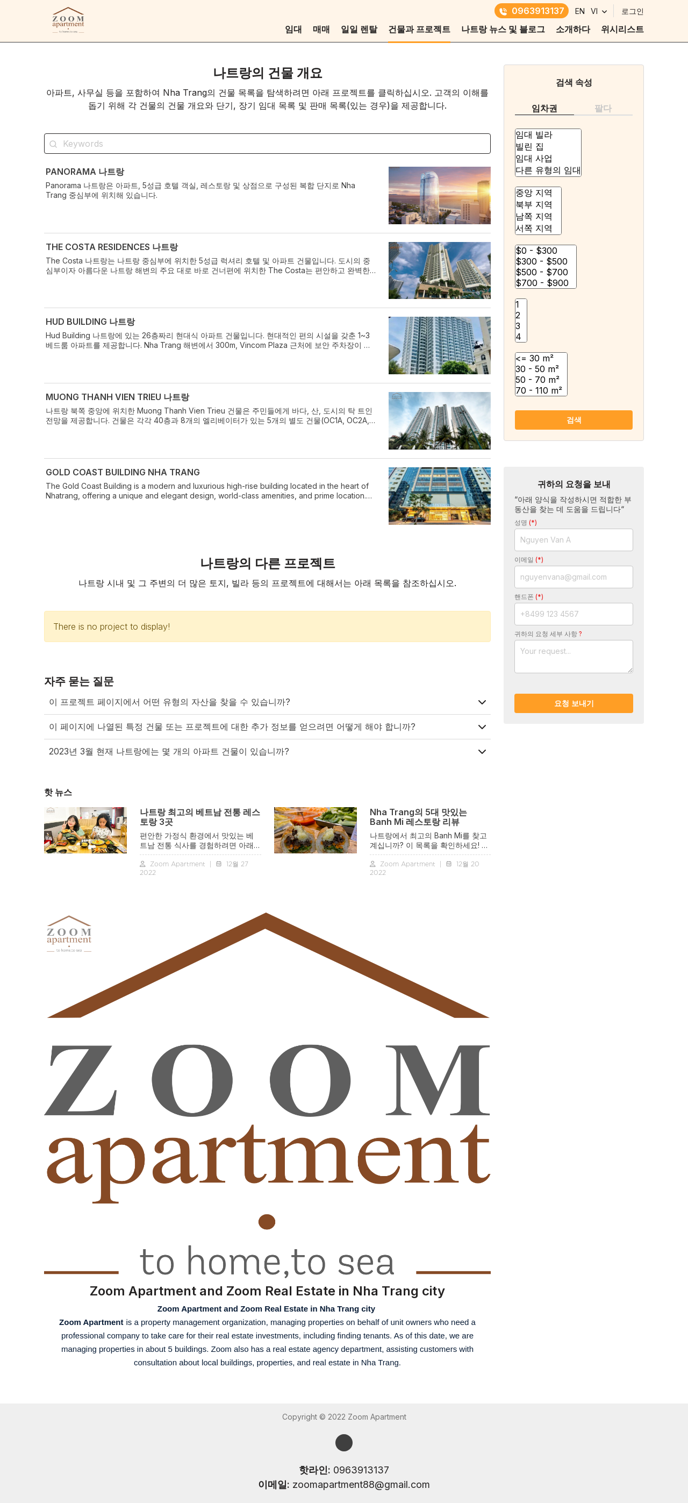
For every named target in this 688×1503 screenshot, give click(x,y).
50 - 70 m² (541, 379)
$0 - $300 (545, 250)
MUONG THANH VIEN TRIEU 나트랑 (117, 397)
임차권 (544, 108)
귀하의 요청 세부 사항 (548, 634)
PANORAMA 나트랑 (85, 171)
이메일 (528, 559)
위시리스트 (622, 29)
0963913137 (531, 10)
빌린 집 (548, 147)
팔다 (603, 108)
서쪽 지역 (538, 228)
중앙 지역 (538, 193)
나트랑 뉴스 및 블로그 (503, 29)
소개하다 (573, 29)
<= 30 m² (541, 358)
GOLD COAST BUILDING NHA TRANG (123, 472)
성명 (525, 522)
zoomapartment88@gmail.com (361, 1484)
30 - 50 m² (541, 369)
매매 (321, 29)
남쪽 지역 (538, 217)
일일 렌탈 (359, 29)
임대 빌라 (548, 135)
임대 (293, 29)
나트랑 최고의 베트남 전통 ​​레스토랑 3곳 (200, 817)
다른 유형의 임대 (548, 170)
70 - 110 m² (541, 390)
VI (594, 11)
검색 (574, 419)
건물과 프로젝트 (419, 29)
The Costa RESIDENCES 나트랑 (112, 247)
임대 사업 (548, 159)
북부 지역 (538, 205)
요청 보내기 (574, 703)
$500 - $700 (545, 272)
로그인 (632, 11)
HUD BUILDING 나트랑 (90, 321)
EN (580, 11)
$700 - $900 (545, 282)
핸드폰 (528, 597)
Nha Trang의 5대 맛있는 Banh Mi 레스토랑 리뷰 (418, 817)
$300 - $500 (545, 261)
